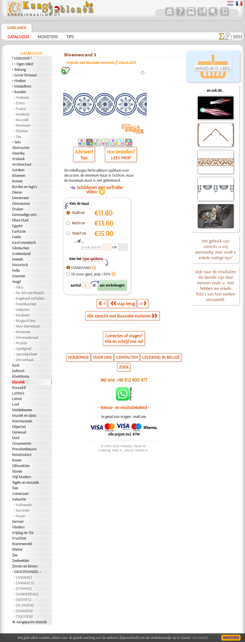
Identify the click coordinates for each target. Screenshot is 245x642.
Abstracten (20, 147)
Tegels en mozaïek (25, 482)
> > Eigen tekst (22, 63)
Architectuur (22, 164)
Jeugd (16, 281)
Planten (22, 130)
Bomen (17, 181)
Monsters (48, 36)
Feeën (16, 236)
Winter (17, 549)
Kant (16, 365)
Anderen (22, 97)
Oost (16, 437)
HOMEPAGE (78, 357)
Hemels (17, 259)
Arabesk (18, 158)
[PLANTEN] (24, 605)
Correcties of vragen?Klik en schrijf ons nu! (124, 338)
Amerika (18, 153)
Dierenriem (20, 197)
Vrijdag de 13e (22, 532)
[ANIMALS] (25, 582)
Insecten (18, 275)
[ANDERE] (24, 577)
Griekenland (21, 253)
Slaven (17, 471)
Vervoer (18, 521)
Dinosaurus (21, 203)
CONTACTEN (127, 357)
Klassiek (22, 119)
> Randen (19, 91)
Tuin (15, 487)
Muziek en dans (24, 415)
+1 (142, 303)
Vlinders (18, 527)
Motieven (23, 125)
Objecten (19, 426)
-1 (102, 303)
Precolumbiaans (24, 448)
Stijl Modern (21, 476)
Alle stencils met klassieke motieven (122, 316)
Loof (15, 404)
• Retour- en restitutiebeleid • (123, 407)
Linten (17, 398)
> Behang (19, 69)
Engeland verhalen (30, 298)
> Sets (16, 142)
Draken (17, 208)
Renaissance (21, 454)
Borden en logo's (24, 186)
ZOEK (124, 367)
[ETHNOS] (24, 588)
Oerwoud (19, 432)
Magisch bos (25, 320)
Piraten (21, 342)
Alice (19, 287)
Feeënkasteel (26, 303)
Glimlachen (20, 248)
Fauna (21, 108)
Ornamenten (21, 443)
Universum (20, 493)
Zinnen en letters (25, 566)
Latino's (18, 393)
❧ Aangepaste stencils (29, 621)
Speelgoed (23, 348)
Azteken (18, 169)
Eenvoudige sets (24, 214)
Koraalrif (19, 387)
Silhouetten (21, 465)
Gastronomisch (24, 242)
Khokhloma (20, 376)
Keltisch (18, 370)
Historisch (20, 264)
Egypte (17, 225)
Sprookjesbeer (27, 354)
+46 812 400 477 (132, 380)
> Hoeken (19, 80)
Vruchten (19, 538)
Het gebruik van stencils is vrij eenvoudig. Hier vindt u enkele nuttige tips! (215, 249)
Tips (70, 36)
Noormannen (22, 421)
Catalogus (18, 36)
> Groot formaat (24, 75)
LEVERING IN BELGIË (161, 357)
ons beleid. (200, 637)
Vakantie (19, 499)
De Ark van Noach (30, 292)
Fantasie (18, 231)
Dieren (17, 192)
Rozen (16, 460)
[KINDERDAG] (27, 594)
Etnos (20, 102)
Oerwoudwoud (27, 337)
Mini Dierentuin (28, 326)
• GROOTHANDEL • (26, 571)
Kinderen (23, 114)
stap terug (123, 303)
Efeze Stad (20, 220)
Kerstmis (23, 510)
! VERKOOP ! (22, 58)
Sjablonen (16, 27)
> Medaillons (21, 86)
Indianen (22, 309)
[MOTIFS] (23, 599)
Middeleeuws (22, 409)
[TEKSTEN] (24, 616)
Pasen (20, 515)
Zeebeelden (20, 560)
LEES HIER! (121, 157)
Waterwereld (22, 543)
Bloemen (18, 175)
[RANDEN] (24, 610)
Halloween (24, 504)
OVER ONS (102, 357)
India (16, 270)
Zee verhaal (24, 359)
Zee (18, 136)
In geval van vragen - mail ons (123, 416)
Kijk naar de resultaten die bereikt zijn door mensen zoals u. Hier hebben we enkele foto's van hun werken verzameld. (216, 285)
